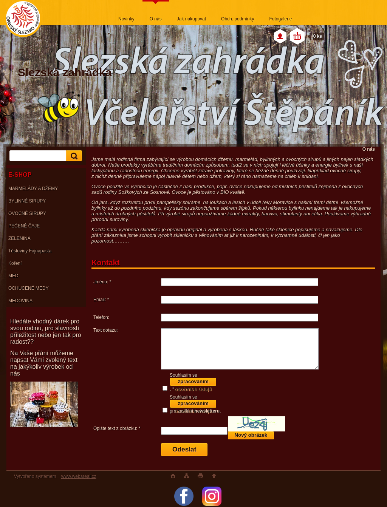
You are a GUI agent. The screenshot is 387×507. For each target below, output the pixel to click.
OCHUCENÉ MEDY (28, 288)
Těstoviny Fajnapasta (29, 251)
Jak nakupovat (191, 19)
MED (13, 275)
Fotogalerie (280, 19)
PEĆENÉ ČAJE (24, 226)
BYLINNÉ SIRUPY (27, 201)
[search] (72, 155)
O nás (156, 19)
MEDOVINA (20, 300)
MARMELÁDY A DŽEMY (33, 188)
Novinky (126, 19)
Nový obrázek (250, 435)
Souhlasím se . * (193, 382)
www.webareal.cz (78, 476)
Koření (15, 263)
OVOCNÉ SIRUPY (27, 213)
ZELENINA (19, 238)
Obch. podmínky (237, 19)
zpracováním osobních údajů (193, 382)
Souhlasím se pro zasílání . (195, 404)
